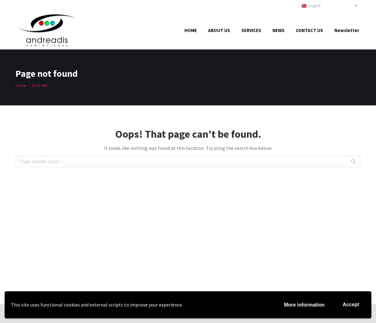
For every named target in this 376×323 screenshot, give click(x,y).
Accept (351, 304)
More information (304, 304)
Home (21, 85)
